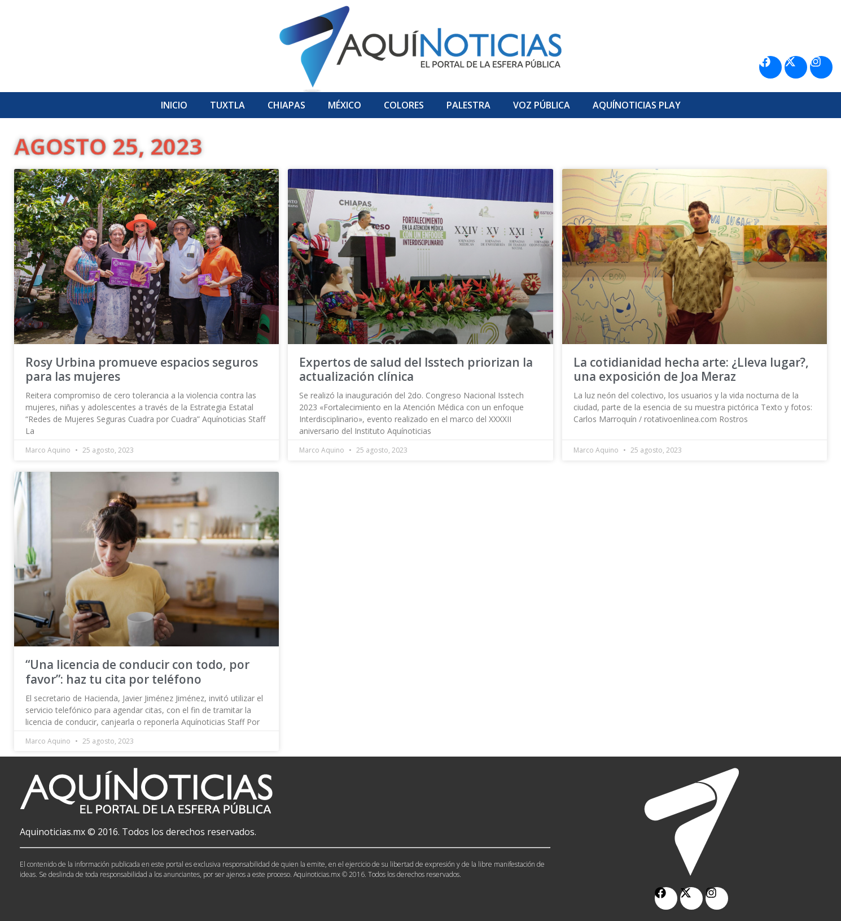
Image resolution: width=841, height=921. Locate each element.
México (344, 105)
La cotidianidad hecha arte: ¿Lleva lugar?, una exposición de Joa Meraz (691, 369)
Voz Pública (541, 105)
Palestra (468, 105)
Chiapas (286, 105)
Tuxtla (227, 105)
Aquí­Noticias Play (637, 105)
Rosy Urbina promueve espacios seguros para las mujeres (141, 369)
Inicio (174, 105)
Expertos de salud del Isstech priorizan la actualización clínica (416, 369)
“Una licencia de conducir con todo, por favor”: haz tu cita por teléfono (137, 672)
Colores (404, 105)
